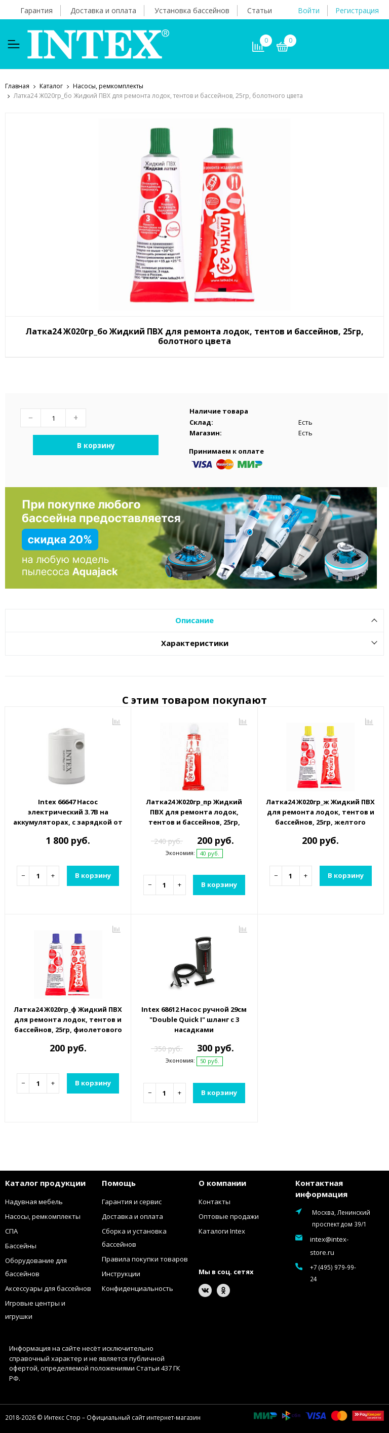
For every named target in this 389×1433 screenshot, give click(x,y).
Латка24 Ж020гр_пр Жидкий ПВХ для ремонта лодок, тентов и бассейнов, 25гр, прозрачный (194, 816)
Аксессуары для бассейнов (48, 1287)
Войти (309, 10)
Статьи (259, 10)
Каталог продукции (45, 1182)
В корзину (96, 445)
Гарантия (36, 10)
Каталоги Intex (222, 1230)
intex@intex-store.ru (329, 1245)
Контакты (214, 1201)
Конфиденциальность (137, 1287)
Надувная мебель (34, 1201)
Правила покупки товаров (145, 1258)
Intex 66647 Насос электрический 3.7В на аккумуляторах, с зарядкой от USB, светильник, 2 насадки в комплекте (68, 821)
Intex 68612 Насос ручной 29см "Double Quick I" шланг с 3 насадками (194, 1019)
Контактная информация (321, 1188)
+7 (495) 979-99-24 (333, 1272)
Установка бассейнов (191, 10)
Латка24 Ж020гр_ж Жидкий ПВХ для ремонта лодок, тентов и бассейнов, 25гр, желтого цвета (320, 816)
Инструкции (121, 1273)
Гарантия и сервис (132, 1201)
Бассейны (20, 1245)
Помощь (119, 1182)
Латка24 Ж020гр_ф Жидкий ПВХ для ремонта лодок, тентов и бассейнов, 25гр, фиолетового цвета (68, 1024)
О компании (222, 1182)
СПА (11, 1230)
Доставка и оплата (103, 10)
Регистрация (357, 10)
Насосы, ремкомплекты (43, 1215)
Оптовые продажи (229, 1215)
